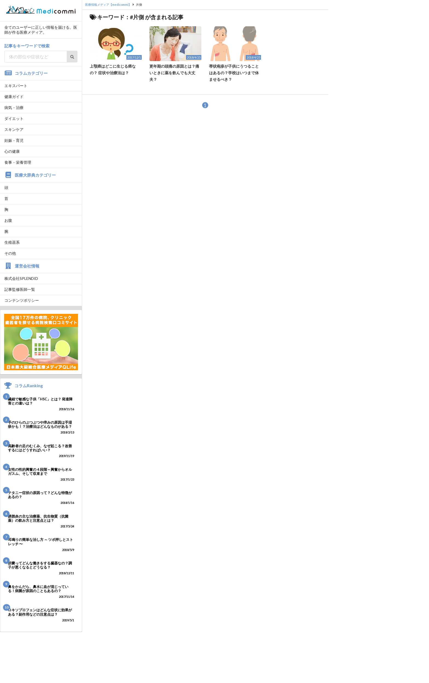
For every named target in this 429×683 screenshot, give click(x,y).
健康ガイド (14, 96)
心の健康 (12, 151)
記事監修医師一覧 (19, 289)
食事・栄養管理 (17, 162)
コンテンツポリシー (21, 300)
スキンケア (14, 129)
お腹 (8, 220)
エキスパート (15, 85)
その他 (10, 253)
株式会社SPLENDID (21, 278)
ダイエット (14, 118)
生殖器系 (12, 242)
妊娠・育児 (14, 140)
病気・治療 (14, 107)
